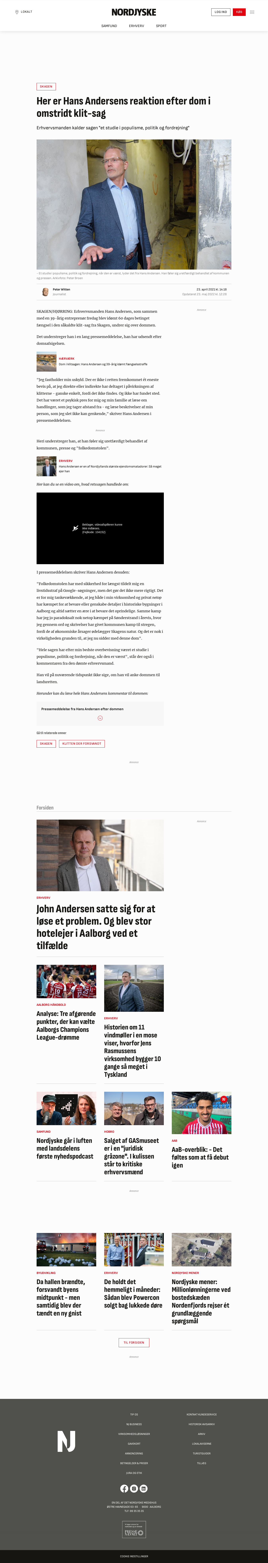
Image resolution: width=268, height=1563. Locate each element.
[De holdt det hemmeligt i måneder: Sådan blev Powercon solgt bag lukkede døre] (134, 1249)
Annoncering (134, 1453)
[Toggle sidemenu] (252, 12)
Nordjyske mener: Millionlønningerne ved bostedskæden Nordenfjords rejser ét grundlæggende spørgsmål (201, 1301)
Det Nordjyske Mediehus (140, 1502)
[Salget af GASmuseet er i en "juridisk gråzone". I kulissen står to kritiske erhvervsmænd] (134, 1108)
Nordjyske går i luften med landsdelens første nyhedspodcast (65, 1149)
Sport (161, 26)
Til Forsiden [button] (134, 1343)
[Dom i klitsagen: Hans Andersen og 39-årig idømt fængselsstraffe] (100, 362)
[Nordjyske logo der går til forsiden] (134, 12)
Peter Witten (61, 289)
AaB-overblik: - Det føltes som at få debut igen (200, 1158)
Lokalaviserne (201, 1443)
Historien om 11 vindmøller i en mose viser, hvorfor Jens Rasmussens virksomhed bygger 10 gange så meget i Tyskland (132, 1051)
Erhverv (136, 26)
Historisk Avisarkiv (202, 1424)
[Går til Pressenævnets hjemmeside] (134, 1529)
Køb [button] (239, 12)
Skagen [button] (46, 87)
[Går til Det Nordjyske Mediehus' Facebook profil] (124, 1489)
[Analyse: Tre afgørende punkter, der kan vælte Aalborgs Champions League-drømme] (66, 981)
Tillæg (201, 1463)
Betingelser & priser (134, 1463)
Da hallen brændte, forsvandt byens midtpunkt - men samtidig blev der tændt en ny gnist (61, 1298)
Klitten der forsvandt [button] (81, 744)
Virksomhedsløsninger (134, 1434)
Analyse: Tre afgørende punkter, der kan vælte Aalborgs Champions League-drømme (66, 1025)
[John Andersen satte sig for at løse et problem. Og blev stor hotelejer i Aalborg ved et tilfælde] (100, 855)
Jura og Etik (134, 1473)
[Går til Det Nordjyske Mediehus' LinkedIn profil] (144, 1489)
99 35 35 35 (137, 1511)
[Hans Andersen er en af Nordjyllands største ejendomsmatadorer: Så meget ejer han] (100, 466)
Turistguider (202, 1453)
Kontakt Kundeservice (202, 1414)
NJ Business (134, 1424)
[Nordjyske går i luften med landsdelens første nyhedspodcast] (66, 1108)
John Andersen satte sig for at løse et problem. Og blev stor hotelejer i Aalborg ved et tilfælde (96, 927)
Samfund (109, 26)
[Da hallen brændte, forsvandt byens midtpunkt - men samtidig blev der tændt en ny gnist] (66, 1249)
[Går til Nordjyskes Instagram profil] (134, 1489)
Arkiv (201, 1434)
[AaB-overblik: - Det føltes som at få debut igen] (201, 1113)
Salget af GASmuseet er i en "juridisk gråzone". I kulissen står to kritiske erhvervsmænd (131, 1156)
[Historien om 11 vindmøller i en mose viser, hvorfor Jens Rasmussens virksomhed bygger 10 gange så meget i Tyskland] (134, 988)
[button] (100, 718)
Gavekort (134, 1443)
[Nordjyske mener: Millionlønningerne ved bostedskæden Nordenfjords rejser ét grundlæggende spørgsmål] (201, 1249)
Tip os (134, 1414)
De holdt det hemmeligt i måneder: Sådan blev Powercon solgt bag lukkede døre (133, 1294)
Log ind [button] (221, 12)
